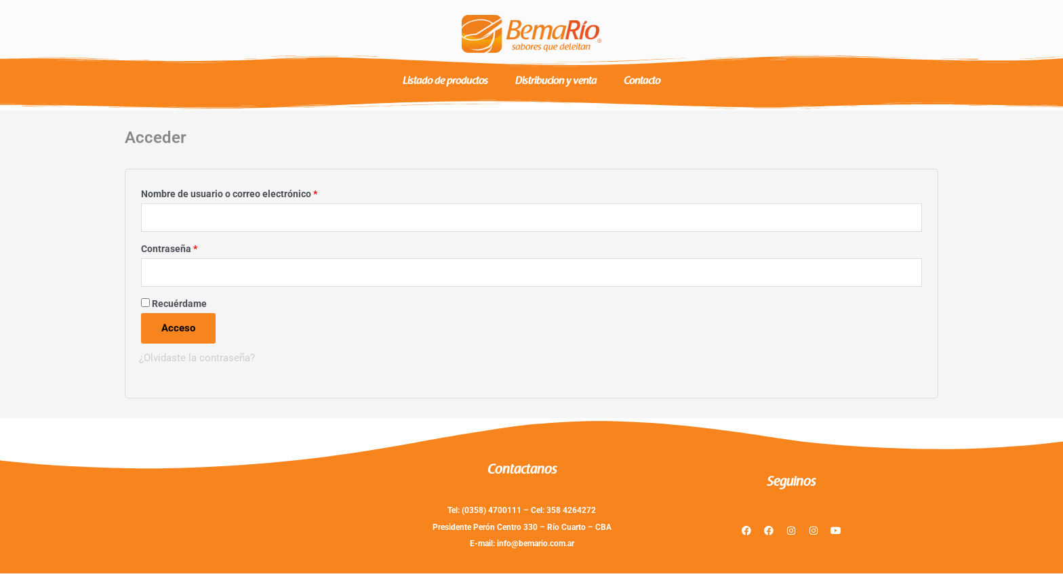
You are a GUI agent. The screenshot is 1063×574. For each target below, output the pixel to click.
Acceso (178, 329)
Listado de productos (445, 82)
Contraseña (193, 247)
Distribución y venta (556, 82)
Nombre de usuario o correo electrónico (253, 192)
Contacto (642, 82)
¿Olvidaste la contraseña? (197, 358)
